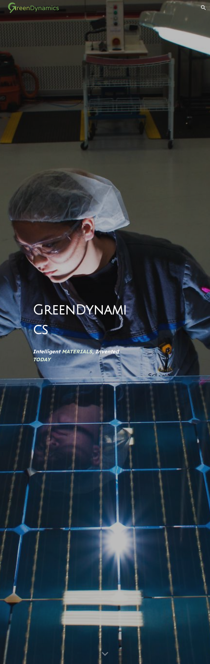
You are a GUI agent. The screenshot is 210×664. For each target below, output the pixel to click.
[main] (82, 320)
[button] (203, 7)
